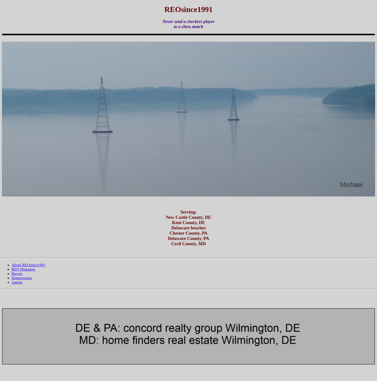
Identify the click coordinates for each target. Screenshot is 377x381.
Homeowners (22, 278)
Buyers (17, 274)
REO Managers (23, 269)
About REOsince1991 (28, 265)
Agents (17, 282)
